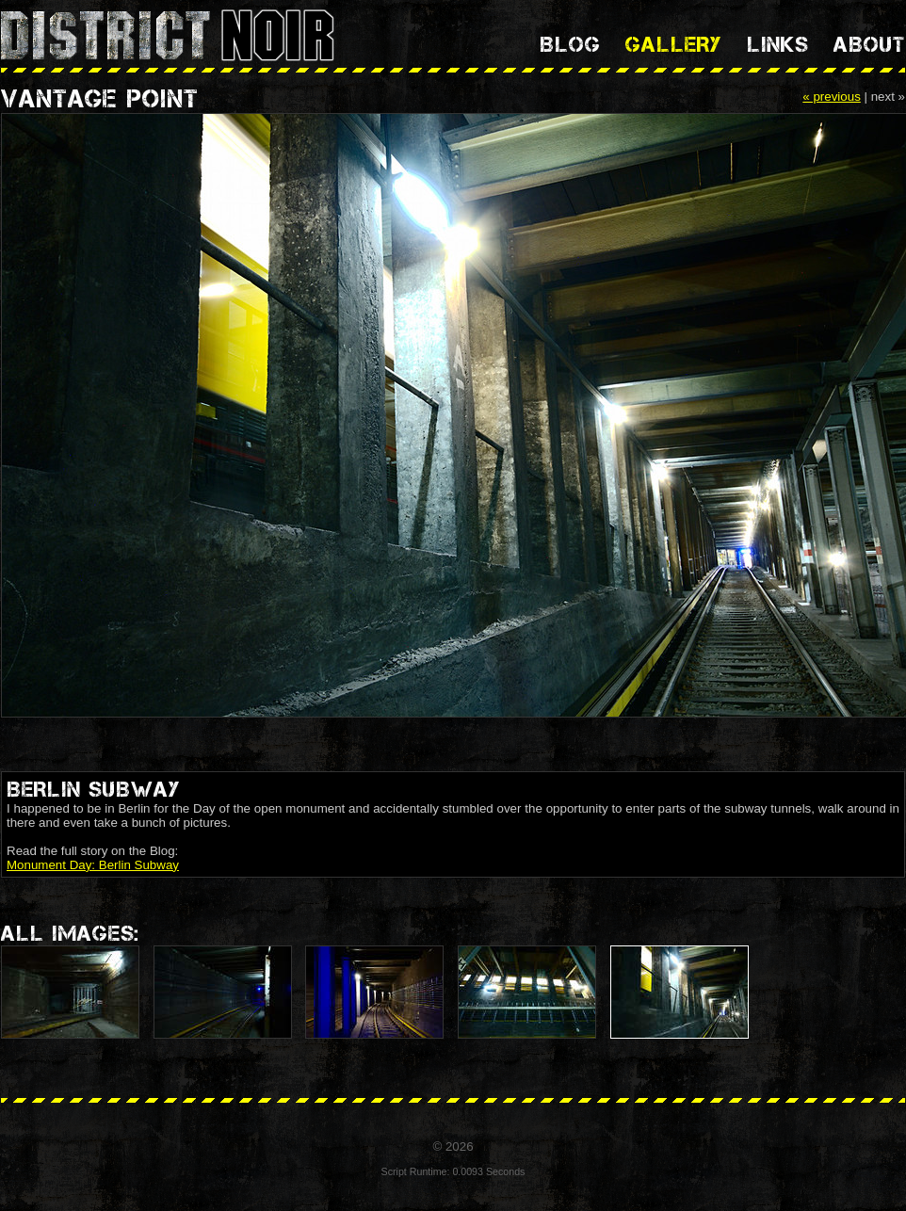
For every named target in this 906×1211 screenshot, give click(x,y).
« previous (831, 96)
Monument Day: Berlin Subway (93, 865)
